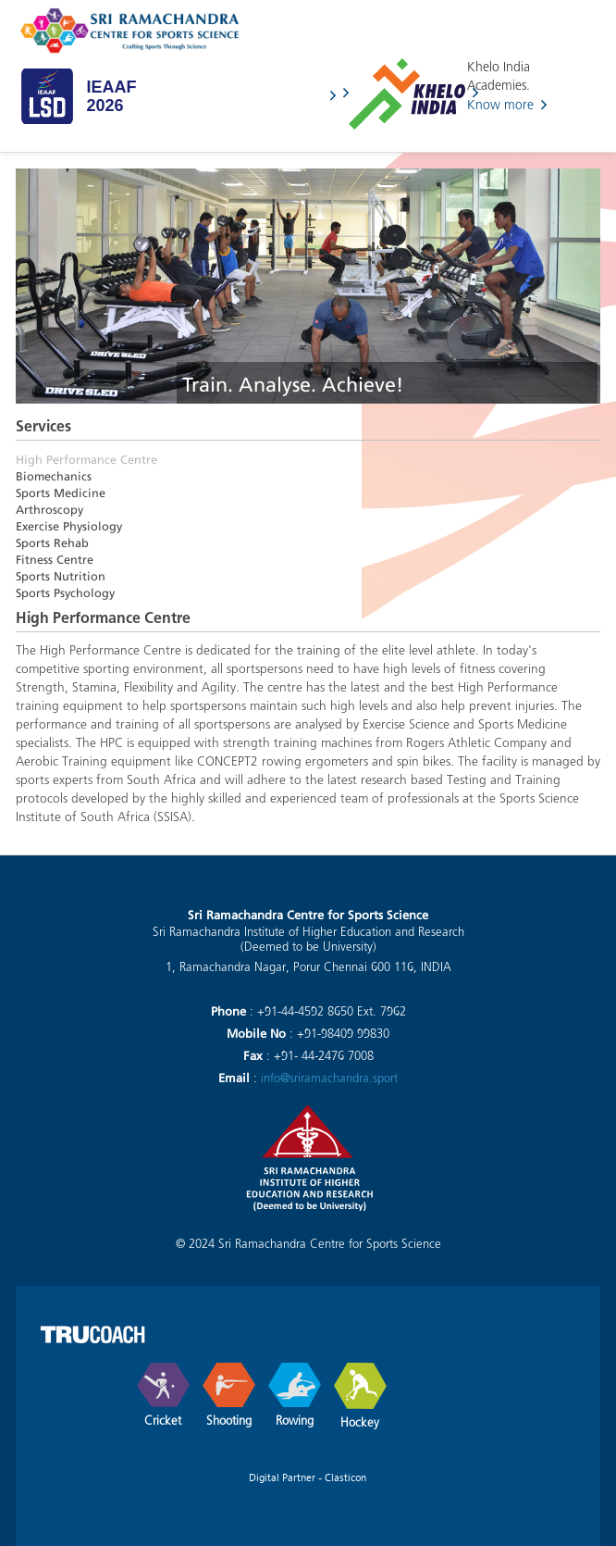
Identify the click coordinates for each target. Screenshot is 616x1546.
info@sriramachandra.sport (329, 1078)
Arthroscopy (49, 508)
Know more (500, 105)
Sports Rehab (52, 541)
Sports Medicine (60, 491)
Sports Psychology (65, 591)
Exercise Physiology (69, 524)
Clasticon (345, 1477)
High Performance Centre (86, 458)
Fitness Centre (54, 558)
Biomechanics (54, 474)
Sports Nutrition (60, 574)
